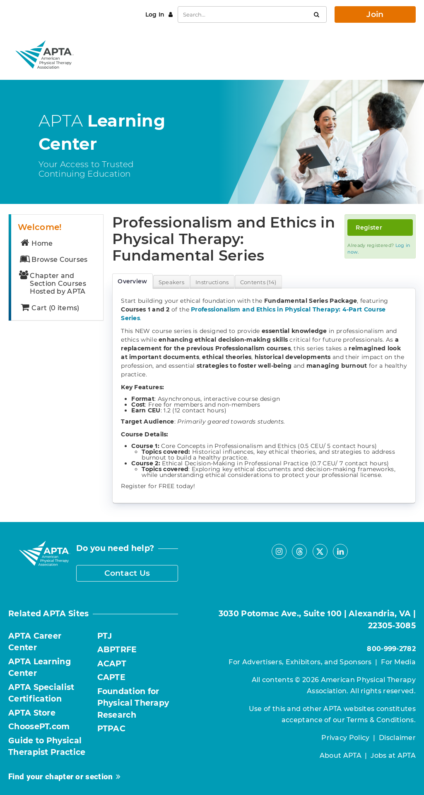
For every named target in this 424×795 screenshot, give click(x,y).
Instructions (212, 282)
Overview (132, 281)
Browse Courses (53, 259)
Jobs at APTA (393, 755)
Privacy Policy (345, 738)
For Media (398, 662)
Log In (155, 14)
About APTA (340, 755)
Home (36, 243)
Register (369, 227)
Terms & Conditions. (381, 720)
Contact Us (127, 573)
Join (374, 14)
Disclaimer (397, 738)
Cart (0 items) (49, 308)
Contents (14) (258, 282)
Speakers (171, 282)
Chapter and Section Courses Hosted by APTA (52, 284)
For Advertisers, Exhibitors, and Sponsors (300, 662)
